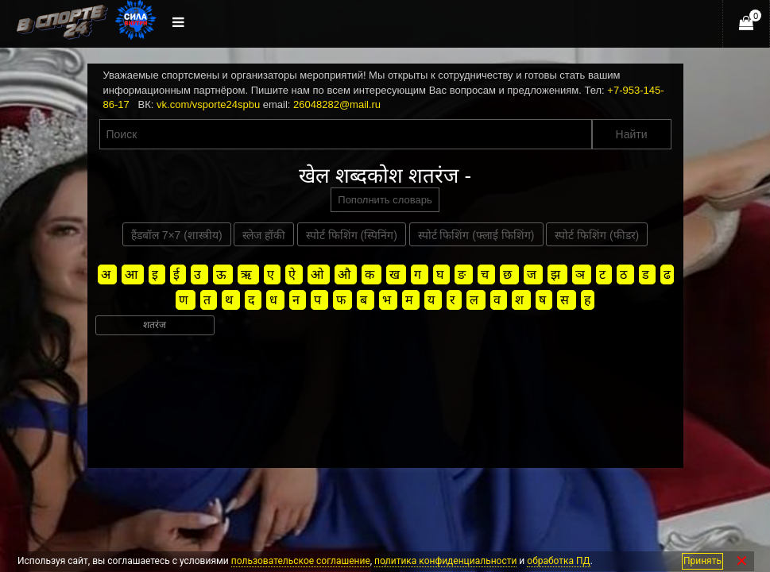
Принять (702, 560)
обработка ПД (558, 560)
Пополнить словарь (384, 200)
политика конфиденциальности (445, 560)
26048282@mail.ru (337, 104)
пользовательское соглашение (300, 560)
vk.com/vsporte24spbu (208, 104)
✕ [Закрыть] (742, 561)
